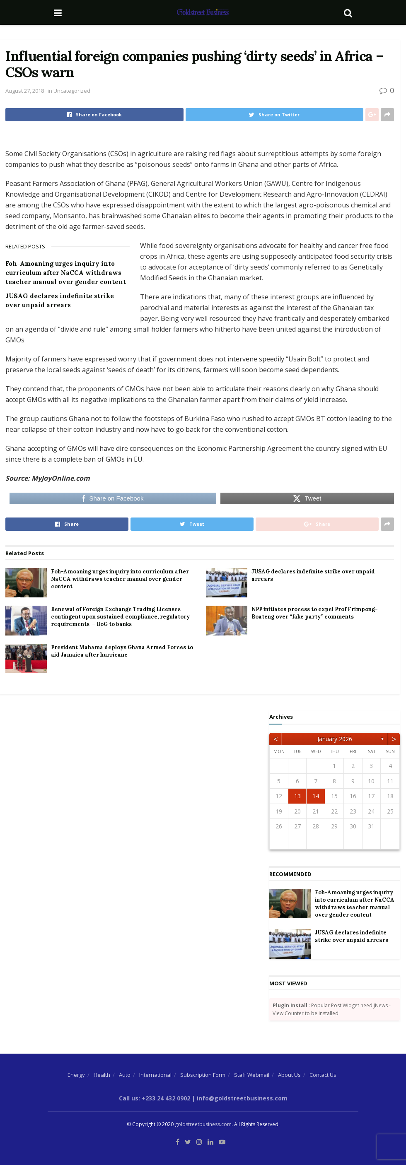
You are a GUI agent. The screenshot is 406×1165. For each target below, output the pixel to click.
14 (315, 796)
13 (297, 796)
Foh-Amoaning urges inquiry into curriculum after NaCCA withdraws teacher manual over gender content (65, 273)
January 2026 (334, 739)
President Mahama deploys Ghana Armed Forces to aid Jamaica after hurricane (122, 651)
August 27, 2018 (24, 90)
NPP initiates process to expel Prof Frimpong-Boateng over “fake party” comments (314, 613)
